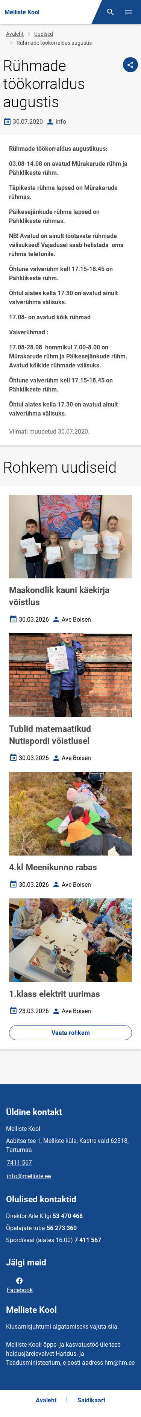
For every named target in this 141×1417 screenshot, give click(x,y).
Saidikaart (91, 1400)
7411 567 (19, 1162)
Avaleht (15, 34)
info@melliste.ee (29, 1176)
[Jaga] (130, 64)
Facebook (20, 1285)
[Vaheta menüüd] (128, 12)
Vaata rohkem (71, 1032)
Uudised (43, 34)
